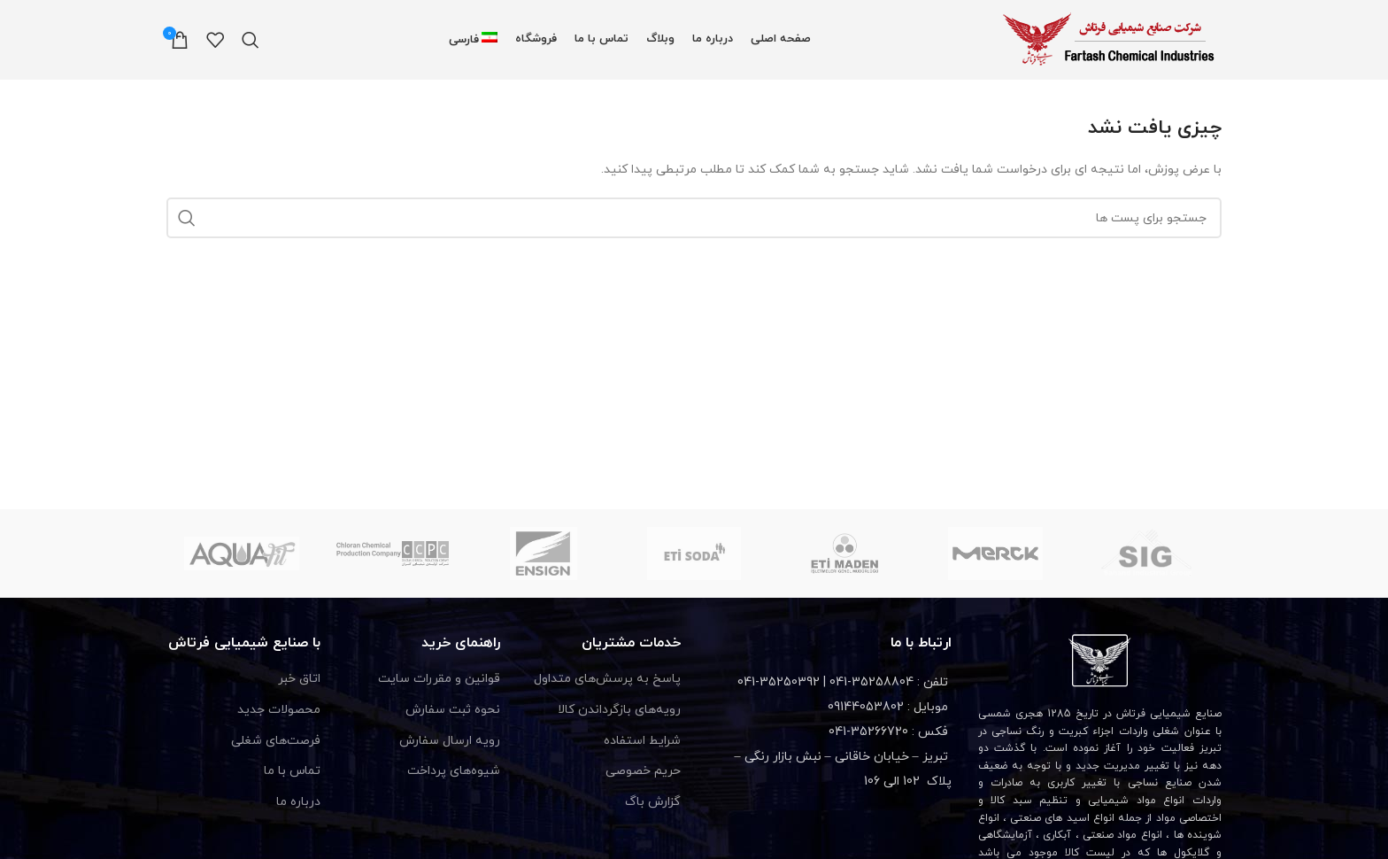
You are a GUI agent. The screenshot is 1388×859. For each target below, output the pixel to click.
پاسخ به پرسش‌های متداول (607, 678)
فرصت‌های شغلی (275, 740)
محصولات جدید (278, 709)
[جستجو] (250, 40)
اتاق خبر (299, 678)
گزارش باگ (653, 801)
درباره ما (298, 801)
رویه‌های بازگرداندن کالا (619, 709)
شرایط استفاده (642, 740)
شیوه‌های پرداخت (453, 770)
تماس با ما (292, 770)
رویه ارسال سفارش (449, 740)
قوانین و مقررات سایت (439, 678)
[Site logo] (1111, 38)
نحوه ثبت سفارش (452, 709)
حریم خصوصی (643, 770)
